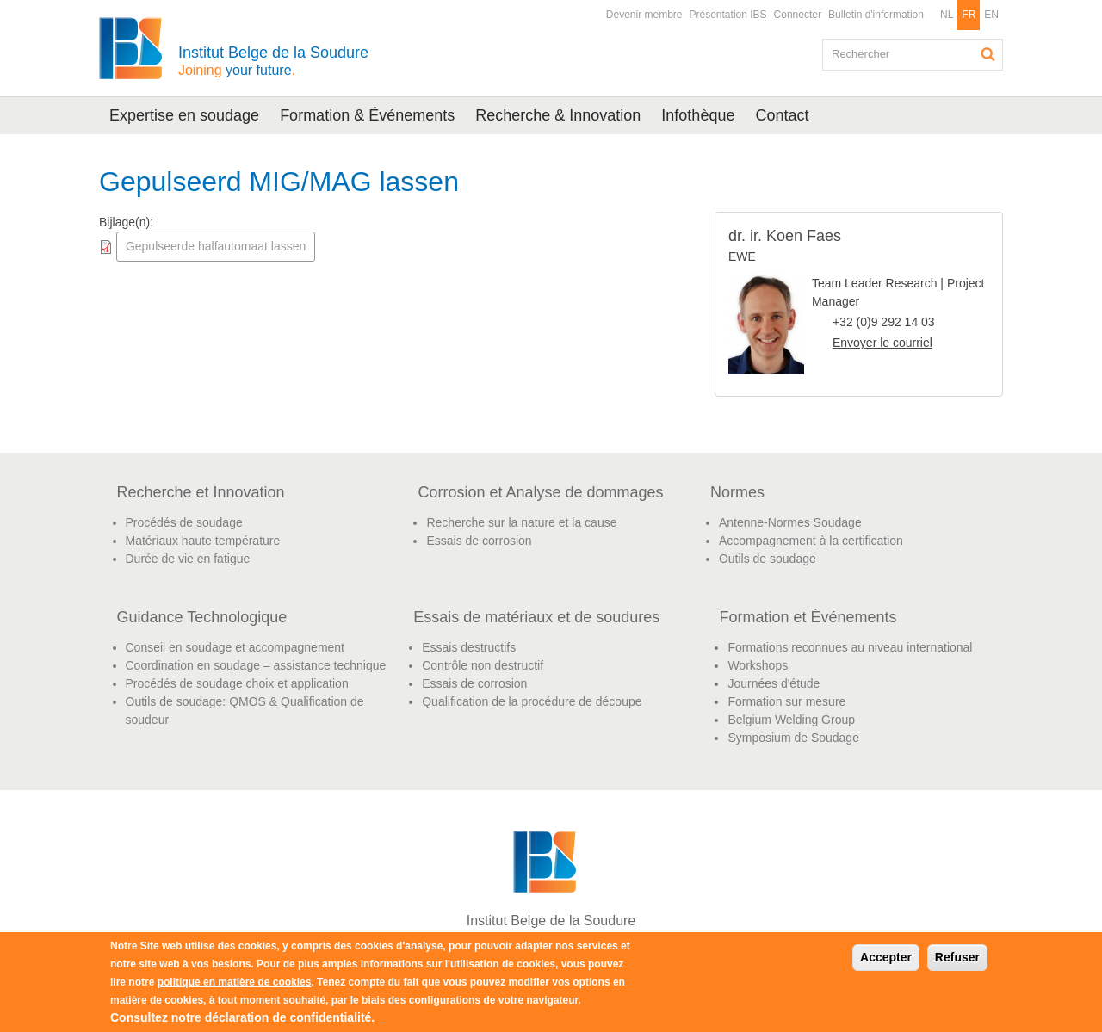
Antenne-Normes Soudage (790, 522)
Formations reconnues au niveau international (849, 647)
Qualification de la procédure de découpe (531, 701)
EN (991, 15)
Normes (737, 492)
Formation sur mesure (786, 701)
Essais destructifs (469, 647)
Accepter (886, 957)
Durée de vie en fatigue (188, 558)
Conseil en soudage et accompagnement (235, 647)
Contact (781, 115)
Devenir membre (644, 15)
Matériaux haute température (203, 540)
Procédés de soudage (184, 522)
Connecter (797, 15)
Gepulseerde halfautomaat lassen (216, 246)
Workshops (757, 665)
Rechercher (988, 54)
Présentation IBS (728, 15)
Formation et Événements (807, 617)
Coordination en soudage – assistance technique (256, 665)
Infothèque (697, 115)
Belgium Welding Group (791, 719)
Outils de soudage (767, 558)
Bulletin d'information (876, 15)
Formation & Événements (367, 115)
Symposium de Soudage (793, 738)
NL (946, 15)
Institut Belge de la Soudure (273, 60)
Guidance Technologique (202, 617)
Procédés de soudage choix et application (237, 683)
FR (968, 15)
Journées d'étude (773, 683)
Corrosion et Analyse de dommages (540, 492)
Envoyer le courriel (882, 342)
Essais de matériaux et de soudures (536, 617)
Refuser (957, 957)
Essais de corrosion (478, 540)
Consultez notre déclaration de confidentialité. (242, 1017)
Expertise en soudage (184, 115)
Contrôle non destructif (482, 665)
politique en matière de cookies (235, 982)
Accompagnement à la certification (811, 540)
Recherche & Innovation (558, 115)
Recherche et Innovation (201, 492)
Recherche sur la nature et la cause (521, 522)
